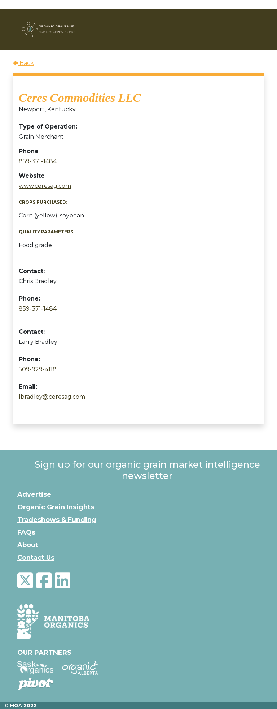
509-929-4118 (38, 369)
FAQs (26, 532)
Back (23, 63)
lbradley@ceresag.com (52, 396)
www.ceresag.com (45, 185)
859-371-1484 (38, 161)
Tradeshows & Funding (56, 520)
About (27, 545)
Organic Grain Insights (55, 507)
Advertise (34, 494)
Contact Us (35, 558)
